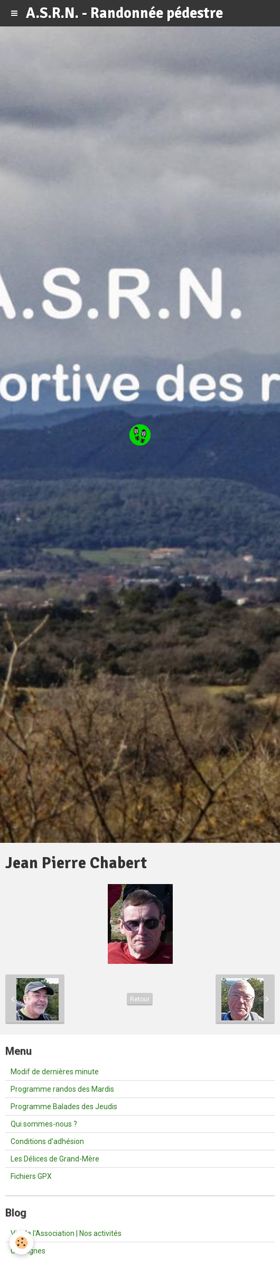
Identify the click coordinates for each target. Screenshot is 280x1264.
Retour (140, 999)
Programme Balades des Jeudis (64, 1106)
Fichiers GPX (31, 1176)
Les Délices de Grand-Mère (55, 1159)
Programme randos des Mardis (62, 1089)
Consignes (28, 1251)
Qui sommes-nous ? (44, 1124)
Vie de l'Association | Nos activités (66, 1233)
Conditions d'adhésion (47, 1141)
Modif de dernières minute (55, 1071)
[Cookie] (21, 1242)
